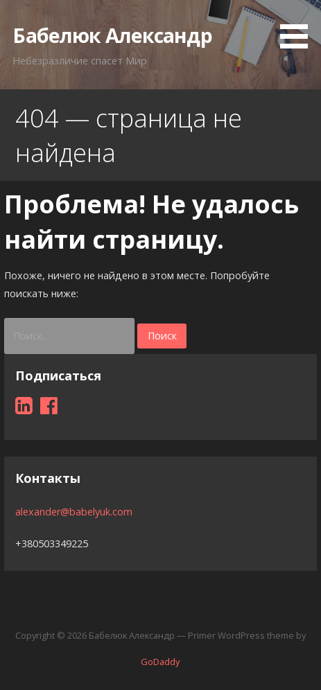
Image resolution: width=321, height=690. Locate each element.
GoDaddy (160, 661)
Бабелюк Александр (111, 34)
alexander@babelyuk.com (73, 511)
